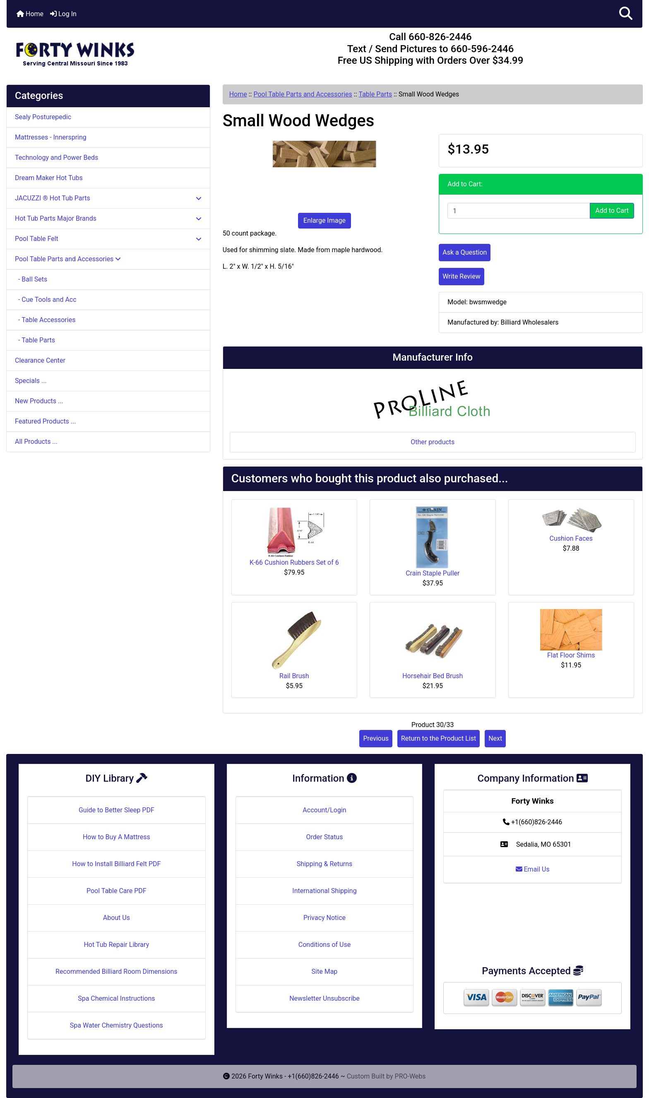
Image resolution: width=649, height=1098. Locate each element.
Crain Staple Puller (432, 573)
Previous (376, 738)
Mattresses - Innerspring (51, 137)
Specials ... (31, 381)
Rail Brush (294, 676)
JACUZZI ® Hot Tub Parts (108, 198)
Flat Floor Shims (571, 655)
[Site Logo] (112, 50)
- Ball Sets (31, 279)
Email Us (533, 869)
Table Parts (375, 94)
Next (495, 738)
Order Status (324, 837)
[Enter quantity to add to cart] (518, 211)
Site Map (325, 971)
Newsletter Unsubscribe (324, 998)
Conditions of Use (324, 945)
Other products (432, 442)
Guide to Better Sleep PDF (116, 810)
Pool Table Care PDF (117, 891)
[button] (626, 13)
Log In (63, 14)
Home (30, 14)
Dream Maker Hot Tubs (49, 178)
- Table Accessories (45, 320)
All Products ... (36, 441)
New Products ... (39, 401)
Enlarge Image (324, 220)
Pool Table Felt (108, 239)
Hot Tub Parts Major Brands (108, 218)
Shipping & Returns (325, 864)
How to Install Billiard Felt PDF (116, 864)
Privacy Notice (324, 918)
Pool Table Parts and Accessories (302, 94)
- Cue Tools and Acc (46, 299)
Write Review (461, 276)
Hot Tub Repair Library (116, 945)
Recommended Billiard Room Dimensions (116, 971)
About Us (116, 918)
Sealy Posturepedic (43, 117)
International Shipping (324, 891)
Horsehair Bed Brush (432, 676)
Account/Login (324, 810)
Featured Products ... (45, 421)
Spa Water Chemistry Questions (116, 1025)
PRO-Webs (410, 1076)
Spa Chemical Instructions (116, 998)
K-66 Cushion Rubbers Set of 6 (294, 562)
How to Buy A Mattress (116, 837)
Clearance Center (40, 360)
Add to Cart (612, 210)
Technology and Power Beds (56, 157)
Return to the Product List (438, 738)
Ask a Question (464, 252)
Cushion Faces (571, 538)
